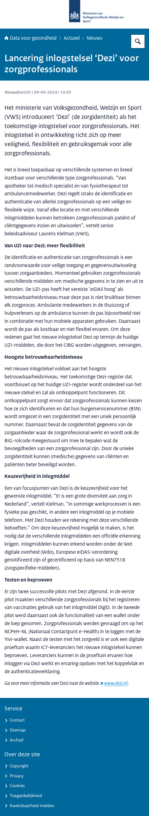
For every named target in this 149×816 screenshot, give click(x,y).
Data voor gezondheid (30, 38)
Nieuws (94, 38)
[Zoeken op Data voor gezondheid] (138, 41)
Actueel (72, 38)
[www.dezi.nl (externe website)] (114, 683)
